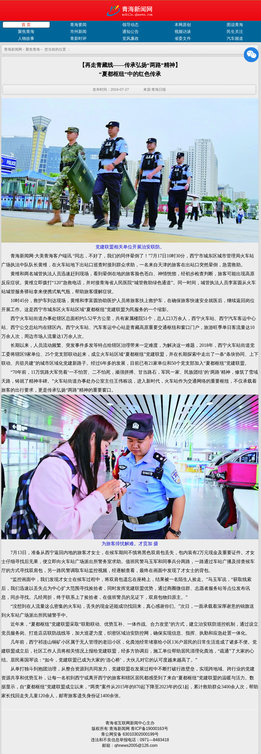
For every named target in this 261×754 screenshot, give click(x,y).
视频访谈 (183, 31)
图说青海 (235, 24)
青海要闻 (78, 24)
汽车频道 (235, 38)
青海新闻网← (15, 49)
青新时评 (78, 38)
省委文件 (183, 38)
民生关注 (235, 31)
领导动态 (130, 24)
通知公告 (130, 31)
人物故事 (26, 38)
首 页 (26, 24)
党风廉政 (130, 38)
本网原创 (183, 24)
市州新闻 (78, 31)
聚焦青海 (26, 31)
